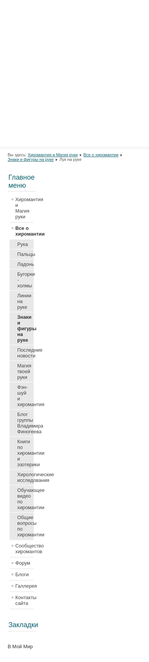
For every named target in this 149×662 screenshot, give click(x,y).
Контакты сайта (24, 600)
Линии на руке (24, 301)
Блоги (22, 574)
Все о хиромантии (101, 154)
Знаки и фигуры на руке (31, 159)
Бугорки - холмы (25, 279)
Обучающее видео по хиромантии (25, 498)
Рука (22, 244)
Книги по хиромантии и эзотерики (25, 453)
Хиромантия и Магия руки (52, 154)
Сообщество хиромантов (24, 548)
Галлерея (24, 586)
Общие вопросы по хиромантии (25, 526)
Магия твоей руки (24, 371)
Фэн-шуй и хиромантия (25, 395)
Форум (22, 563)
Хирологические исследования (25, 477)
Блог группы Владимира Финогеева (25, 422)
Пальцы (25, 254)
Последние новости (25, 353)
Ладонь (25, 264)
